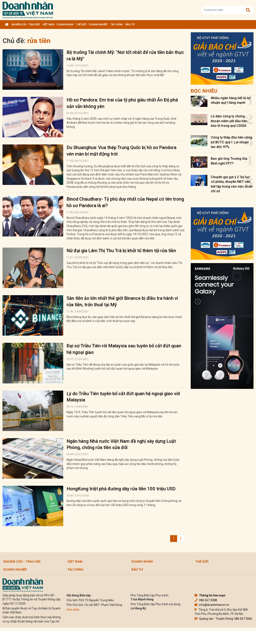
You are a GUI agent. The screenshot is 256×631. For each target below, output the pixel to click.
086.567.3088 (205, 600)
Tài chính (116, 24)
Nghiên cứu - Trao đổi (25, 24)
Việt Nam (48, 24)
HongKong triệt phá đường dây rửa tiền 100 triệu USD (121, 488)
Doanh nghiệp (98, 24)
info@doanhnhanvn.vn (211, 604)
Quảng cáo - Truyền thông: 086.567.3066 (223, 618)
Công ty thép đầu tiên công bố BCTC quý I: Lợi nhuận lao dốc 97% (231, 142)
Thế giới (81, 24)
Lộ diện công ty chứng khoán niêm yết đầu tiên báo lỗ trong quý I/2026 (229, 121)
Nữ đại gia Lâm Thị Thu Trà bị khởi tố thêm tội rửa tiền (121, 250)
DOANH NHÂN (65, 24)
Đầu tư (130, 24)
